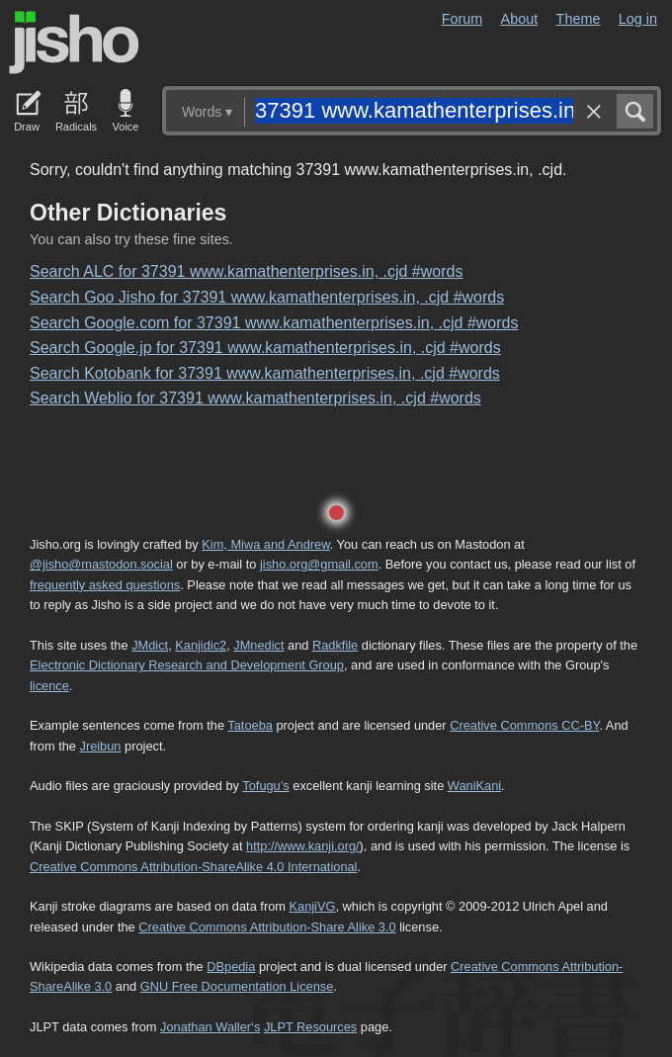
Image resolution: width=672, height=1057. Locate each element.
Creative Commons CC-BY (524, 725)
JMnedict (258, 645)
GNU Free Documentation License (237, 986)
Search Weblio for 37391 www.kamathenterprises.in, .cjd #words (255, 398)
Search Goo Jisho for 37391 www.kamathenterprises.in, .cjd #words (267, 297)
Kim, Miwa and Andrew (265, 544)
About (520, 19)
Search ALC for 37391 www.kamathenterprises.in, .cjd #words (246, 271)
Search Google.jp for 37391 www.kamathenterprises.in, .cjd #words (265, 347)
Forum (462, 19)
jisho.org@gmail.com (319, 564)
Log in (638, 19)
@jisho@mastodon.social (101, 564)
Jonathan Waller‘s (210, 1026)
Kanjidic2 (200, 645)
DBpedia (231, 966)
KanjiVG (312, 906)
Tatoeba (250, 725)
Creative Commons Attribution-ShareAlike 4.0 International (193, 866)
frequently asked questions (105, 584)
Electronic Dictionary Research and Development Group (187, 665)
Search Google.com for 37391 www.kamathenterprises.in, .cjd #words (274, 322)
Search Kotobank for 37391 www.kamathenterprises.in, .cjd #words (265, 373)
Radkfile (335, 645)
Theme (578, 19)
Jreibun (101, 746)
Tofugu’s (265, 785)
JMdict (149, 645)
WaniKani (474, 785)
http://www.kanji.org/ (303, 845)
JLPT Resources (310, 1026)
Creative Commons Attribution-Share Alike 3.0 (266, 927)
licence (49, 685)
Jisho (74, 42)
